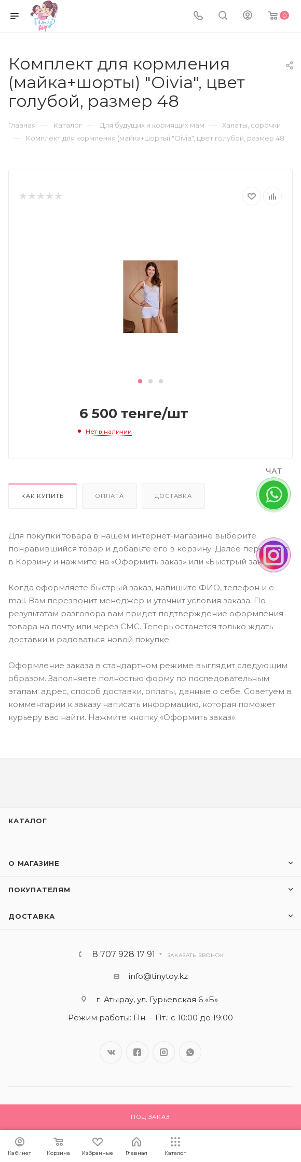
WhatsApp (190, 1052)
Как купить (42, 496)
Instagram (164, 1052)
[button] (140, 381)
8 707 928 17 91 (123, 954)
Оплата (109, 496)
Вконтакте (111, 1052)
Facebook (137, 1052)
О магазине (34, 863)
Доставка (173, 496)
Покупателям (39, 890)
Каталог (27, 821)
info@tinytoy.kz (158, 976)
